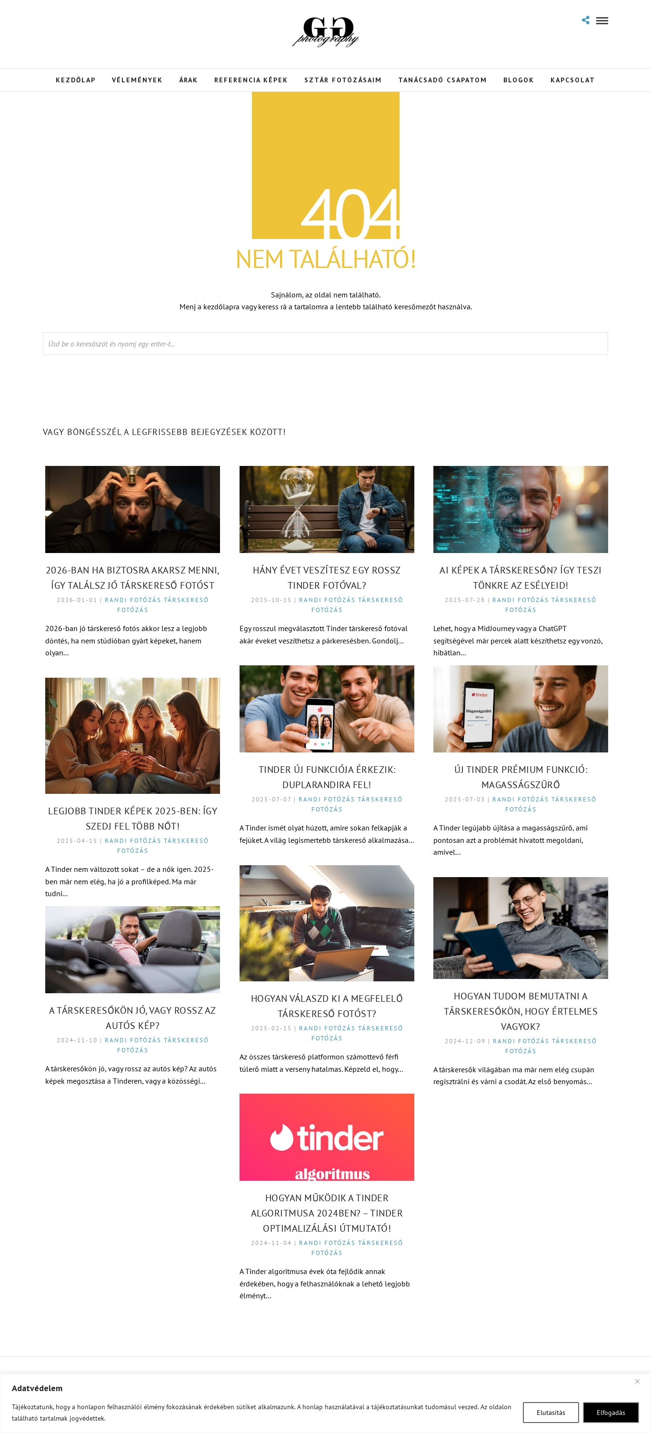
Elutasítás (551, 1412)
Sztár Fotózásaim (343, 80)
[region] (325, 1403)
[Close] (641, 1381)
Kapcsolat (573, 80)
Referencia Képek (251, 80)
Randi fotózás (133, 600)
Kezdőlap (76, 80)
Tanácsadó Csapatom (442, 80)
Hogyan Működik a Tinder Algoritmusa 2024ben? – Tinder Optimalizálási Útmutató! (327, 1213)
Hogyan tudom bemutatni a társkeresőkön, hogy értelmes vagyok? (521, 1011)
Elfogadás (611, 1412)
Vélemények (137, 80)
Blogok (518, 80)
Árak (188, 80)
